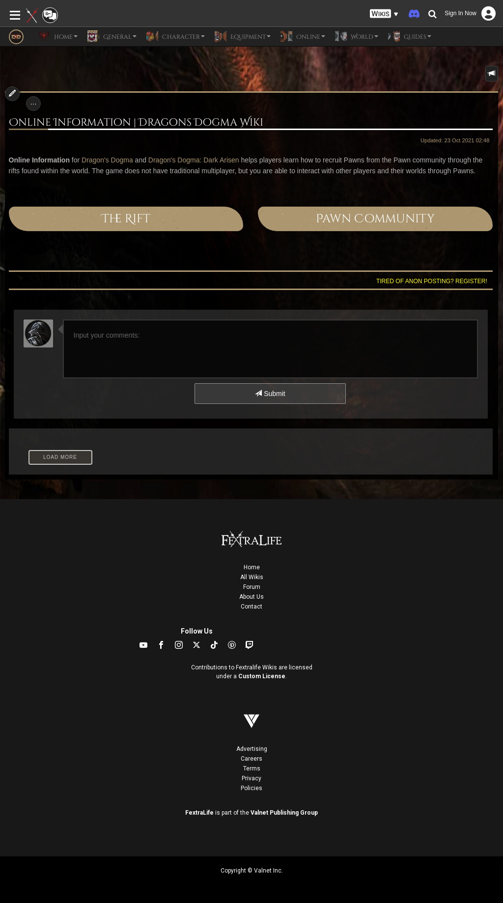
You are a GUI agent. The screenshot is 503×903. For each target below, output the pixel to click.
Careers (251, 758)
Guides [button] (409, 36)
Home (252, 567)
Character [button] (175, 36)
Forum (251, 587)
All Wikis (251, 577)
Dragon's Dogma (107, 160)
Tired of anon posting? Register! (431, 281)
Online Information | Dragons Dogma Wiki (136, 123)
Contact (251, 606)
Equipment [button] (243, 36)
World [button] (356, 36)
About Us (251, 596)
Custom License (261, 676)
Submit (270, 394)
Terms (251, 768)
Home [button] (58, 36)
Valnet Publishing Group (284, 812)
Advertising (251, 748)
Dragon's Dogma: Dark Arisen (193, 160)
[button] (384, 14)
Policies (251, 788)
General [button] (112, 36)
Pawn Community (375, 219)
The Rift (126, 219)
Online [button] (302, 36)
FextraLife (199, 812)
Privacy (251, 778)
